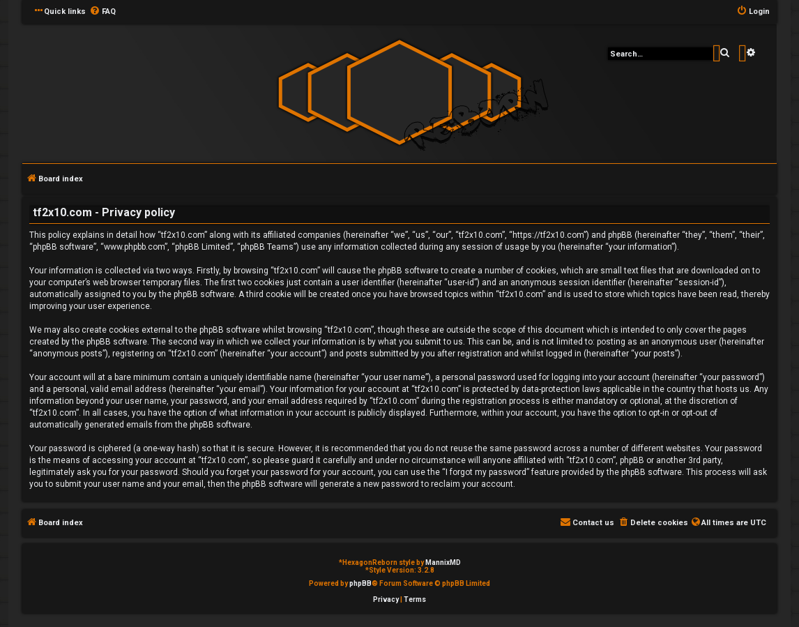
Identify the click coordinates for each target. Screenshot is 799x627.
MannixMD (443, 562)
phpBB (360, 583)
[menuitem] (102, 11)
